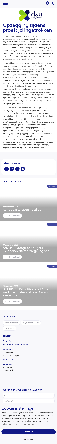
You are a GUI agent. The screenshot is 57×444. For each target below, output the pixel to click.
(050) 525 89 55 (13, 340)
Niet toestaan (28, 439)
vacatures (9, 328)
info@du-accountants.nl (17, 344)
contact (13, 359)
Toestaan (28, 431)
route (5, 359)
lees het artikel (12, 215)
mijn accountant (31, 323)
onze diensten (11, 323)
